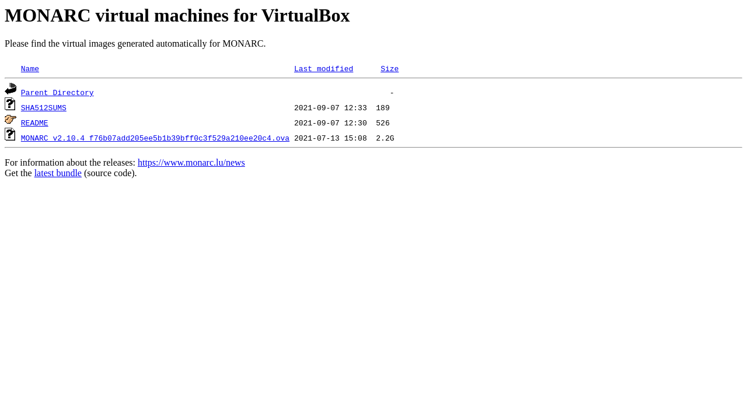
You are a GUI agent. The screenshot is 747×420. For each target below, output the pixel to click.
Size (390, 68)
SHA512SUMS (44, 107)
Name (30, 68)
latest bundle (58, 173)
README (34, 122)
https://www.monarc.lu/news (191, 162)
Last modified (323, 68)
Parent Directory (57, 92)
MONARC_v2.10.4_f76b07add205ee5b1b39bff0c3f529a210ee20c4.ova (155, 137)
